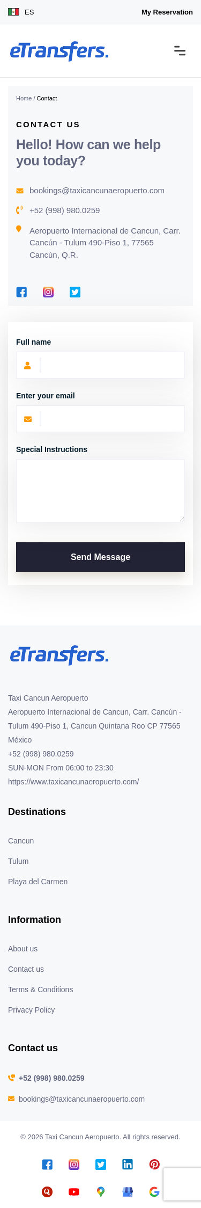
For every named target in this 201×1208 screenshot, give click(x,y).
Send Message (100, 557)
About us (23, 948)
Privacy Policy (31, 1010)
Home (24, 98)
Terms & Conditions (40, 989)
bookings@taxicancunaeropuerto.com (97, 190)
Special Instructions (51, 449)
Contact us (26, 969)
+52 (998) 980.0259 (64, 210)
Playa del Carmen (38, 881)
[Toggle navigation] (180, 51)
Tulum (18, 861)
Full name (33, 342)
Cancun (21, 840)
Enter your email (45, 395)
